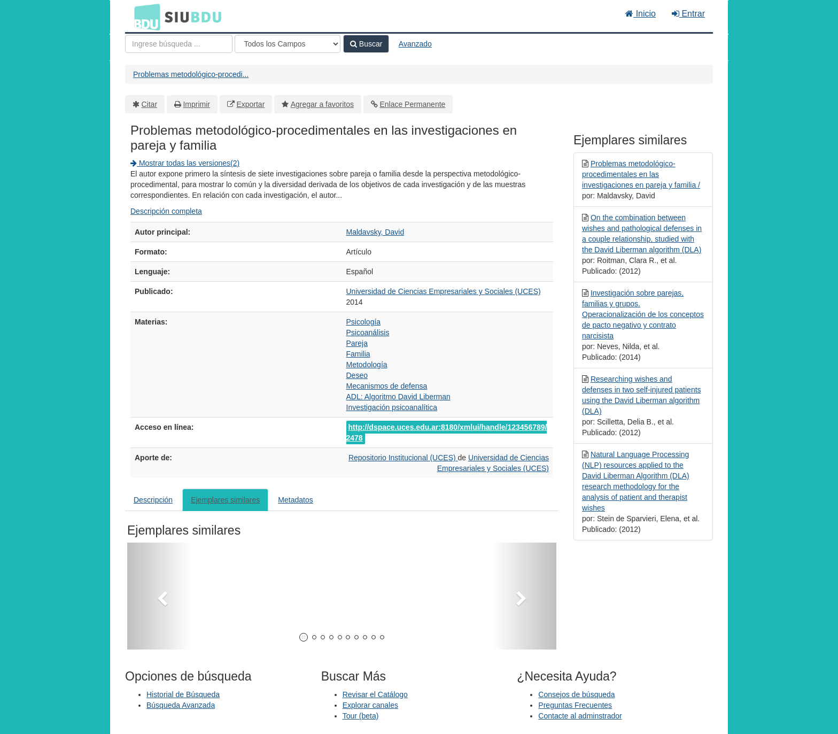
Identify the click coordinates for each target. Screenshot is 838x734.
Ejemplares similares (225, 500)
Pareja (357, 343)
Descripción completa (166, 211)
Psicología (363, 322)
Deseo (357, 375)
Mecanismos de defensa (387, 386)
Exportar (250, 104)
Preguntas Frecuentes (575, 705)
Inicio (640, 13)
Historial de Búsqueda (183, 694)
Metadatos (295, 500)
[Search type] (287, 44)
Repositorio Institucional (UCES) (403, 457)
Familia (358, 354)
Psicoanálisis (368, 332)
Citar (150, 104)
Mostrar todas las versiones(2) (184, 163)
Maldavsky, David (375, 232)
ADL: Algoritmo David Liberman (398, 396)
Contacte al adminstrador (580, 716)
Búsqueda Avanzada (180, 705)
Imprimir (196, 104)
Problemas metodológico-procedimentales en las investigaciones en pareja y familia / (641, 174)
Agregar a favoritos (322, 104)
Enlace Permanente (412, 104)
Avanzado (415, 44)
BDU (144, 16)
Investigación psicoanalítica (391, 407)
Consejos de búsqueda (576, 694)
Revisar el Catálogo (375, 694)
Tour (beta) (361, 716)
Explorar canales (370, 705)
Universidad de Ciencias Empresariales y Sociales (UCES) (443, 291)
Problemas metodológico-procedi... (191, 74)
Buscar (366, 44)
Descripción (153, 500)
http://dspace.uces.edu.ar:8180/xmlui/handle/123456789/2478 (446, 432)
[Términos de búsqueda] (178, 44)
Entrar (688, 13)
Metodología (366, 364)
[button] (159, 596)
